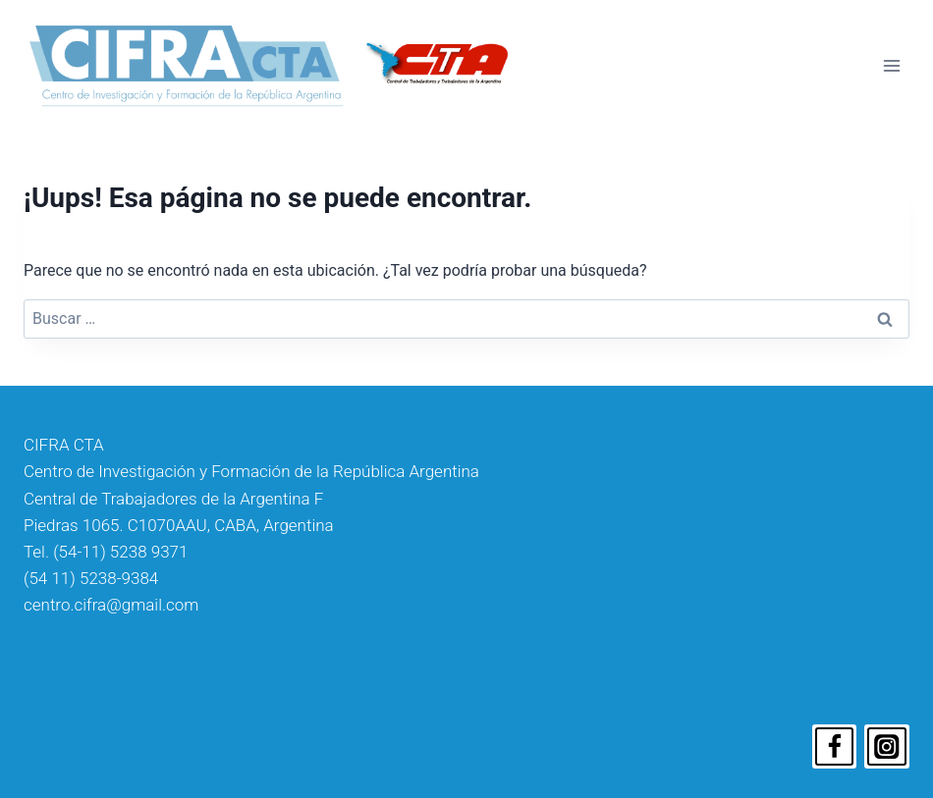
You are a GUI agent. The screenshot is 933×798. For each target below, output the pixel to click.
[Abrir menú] (891, 65)
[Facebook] (834, 747)
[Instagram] (886, 747)
